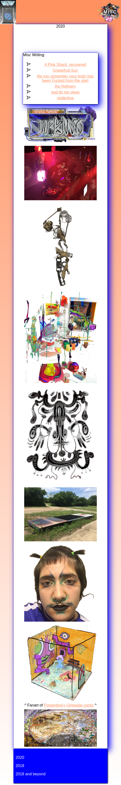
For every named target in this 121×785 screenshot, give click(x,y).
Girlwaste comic (80, 705)
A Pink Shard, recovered (65, 64)
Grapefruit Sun (65, 70)
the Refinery (65, 86)
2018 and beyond (30, 774)
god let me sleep (65, 92)
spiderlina (65, 98)
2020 (19, 757)
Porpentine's (54, 705)
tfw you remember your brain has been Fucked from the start (65, 78)
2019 (19, 766)
